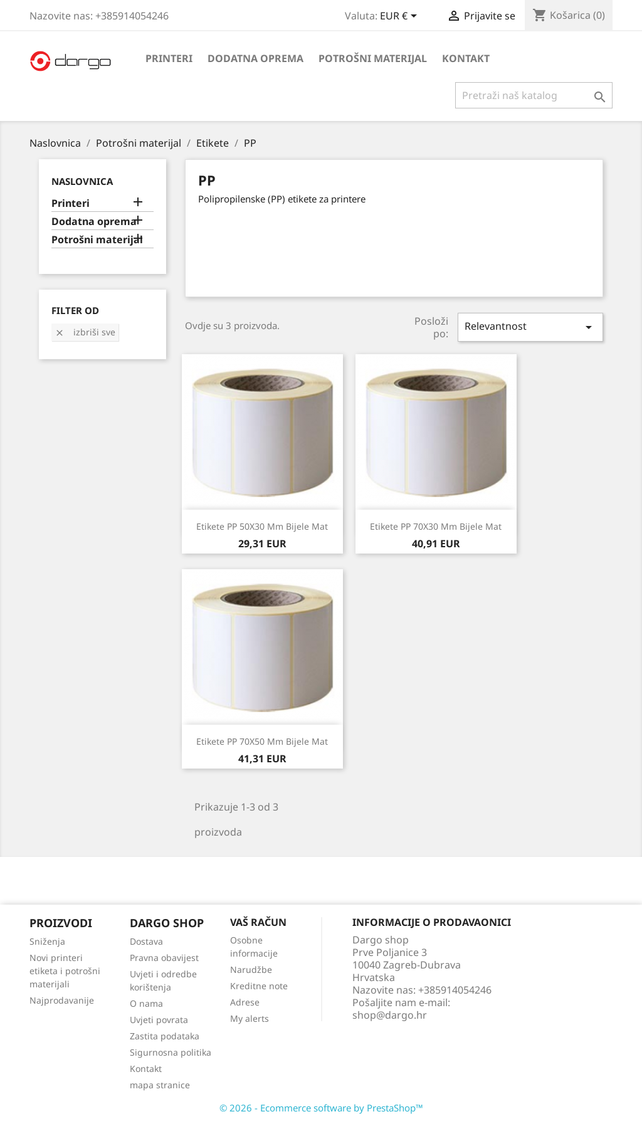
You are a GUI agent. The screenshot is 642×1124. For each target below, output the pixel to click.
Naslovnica (82, 181)
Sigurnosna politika (170, 1052)
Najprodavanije (61, 1000)
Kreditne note (259, 986)
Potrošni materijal (372, 58)
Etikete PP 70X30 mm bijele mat (436, 526)
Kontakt (466, 58)
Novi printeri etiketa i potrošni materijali (64, 971)
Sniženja (47, 941)
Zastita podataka (164, 1036)
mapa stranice (160, 1085)
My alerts (249, 1018)
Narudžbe (251, 969)
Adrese (245, 1002)
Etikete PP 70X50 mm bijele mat (262, 741)
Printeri (168, 58)
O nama (146, 1003)
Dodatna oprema (255, 58)
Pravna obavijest (164, 958)
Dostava (146, 941)
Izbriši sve (85, 332)
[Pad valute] (400, 16)
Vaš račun (258, 922)
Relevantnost (530, 327)
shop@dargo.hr (389, 1015)
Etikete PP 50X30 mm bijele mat (262, 526)
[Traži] (534, 95)
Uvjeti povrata (159, 1020)
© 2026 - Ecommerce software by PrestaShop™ (321, 1107)
